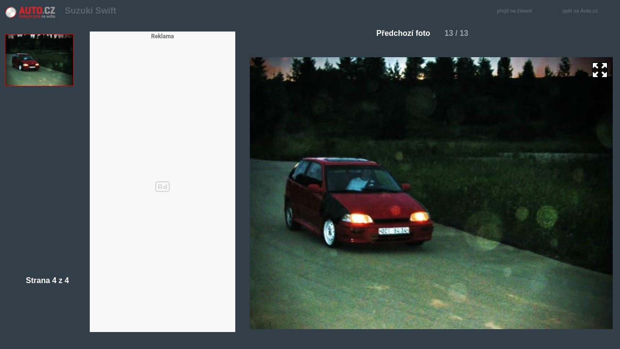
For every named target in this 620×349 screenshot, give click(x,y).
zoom (600, 70)
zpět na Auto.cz (585, 11)
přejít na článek (517, 11)
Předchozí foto (399, 33)
